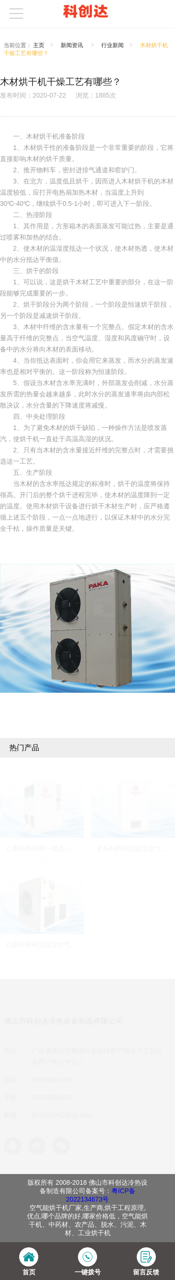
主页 (38, 45)
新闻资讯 (72, 45)
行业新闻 (112, 45)
